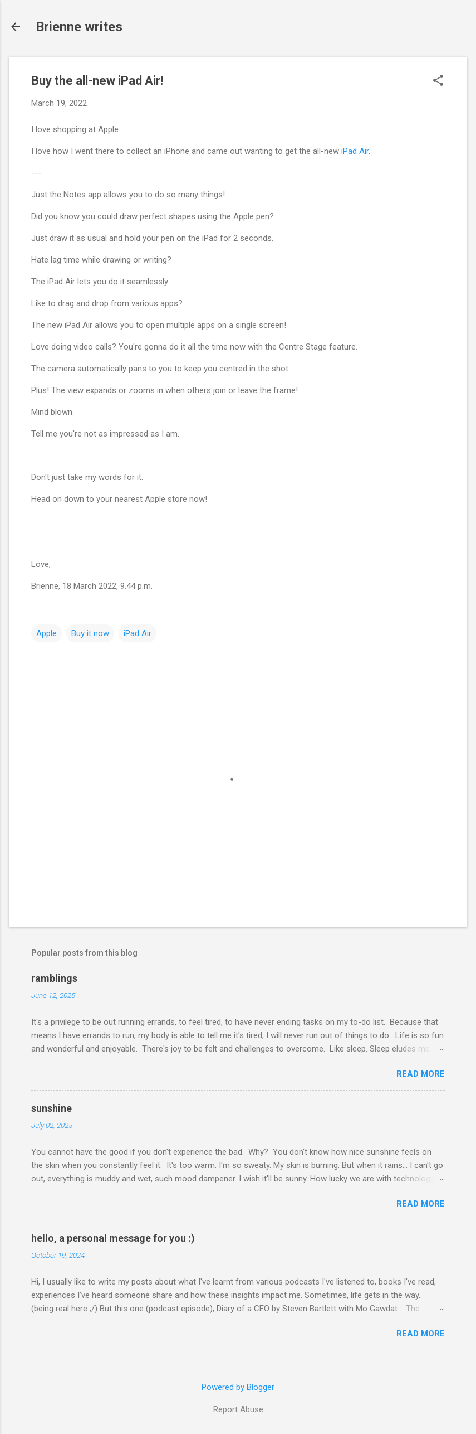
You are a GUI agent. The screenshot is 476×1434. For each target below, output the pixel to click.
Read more (420, 1074)
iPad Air (355, 151)
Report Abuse (238, 1409)
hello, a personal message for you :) (113, 1238)
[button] (438, 81)
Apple (46, 633)
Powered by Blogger (238, 1387)
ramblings (54, 978)
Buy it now (90, 633)
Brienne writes (79, 27)
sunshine (51, 1108)
